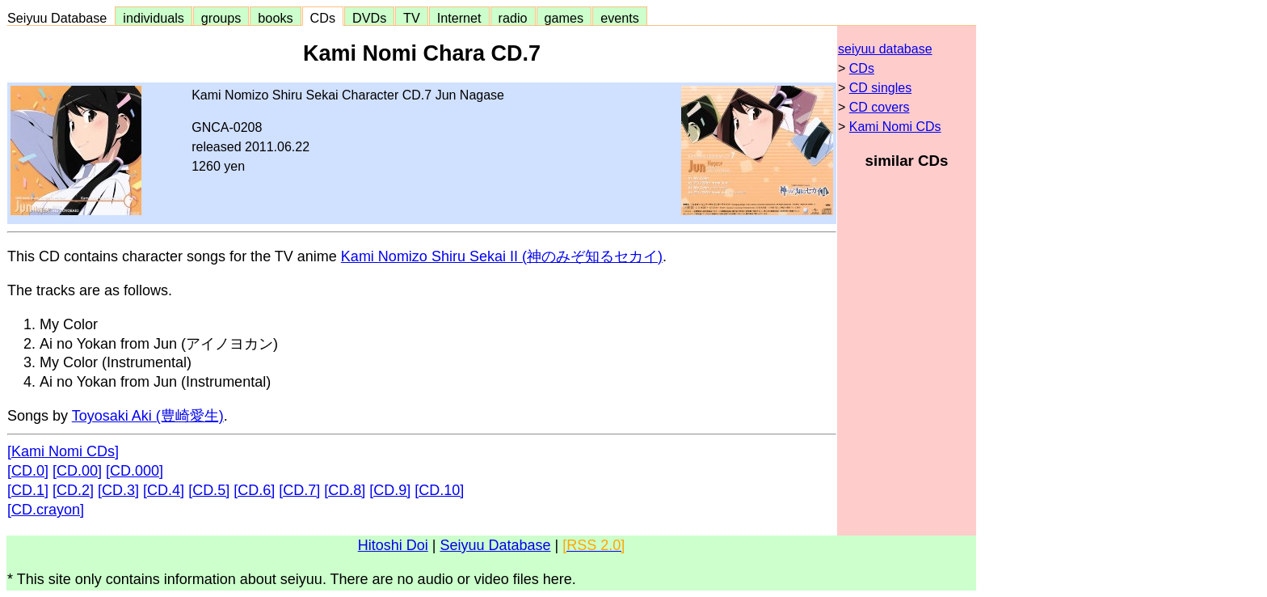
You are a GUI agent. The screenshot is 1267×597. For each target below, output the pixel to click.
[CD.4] (163, 490)
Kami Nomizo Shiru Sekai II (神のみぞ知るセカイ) (502, 256)
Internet (459, 18)
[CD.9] (389, 490)
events (619, 18)
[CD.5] (208, 490)
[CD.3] (118, 490)
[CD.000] (134, 471)
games (564, 18)
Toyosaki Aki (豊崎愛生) (148, 416)
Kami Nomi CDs (895, 126)
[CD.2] (73, 490)
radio (513, 18)
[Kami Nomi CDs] (63, 451)
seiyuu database (885, 49)
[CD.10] (439, 490)
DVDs (369, 18)
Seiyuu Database (60, 18)
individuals (154, 18)
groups (221, 18)
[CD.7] (299, 490)
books (275, 18)
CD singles (880, 88)
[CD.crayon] (45, 510)
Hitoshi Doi (393, 545)
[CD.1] (27, 490)
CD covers (879, 107)
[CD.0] (27, 471)
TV (411, 18)
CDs (323, 18)
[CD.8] (344, 490)
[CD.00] (77, 471)
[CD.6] (254, 490)
